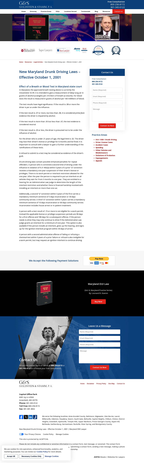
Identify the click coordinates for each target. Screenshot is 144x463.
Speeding (99, 147)
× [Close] (69, 447)
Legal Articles (38, 62)
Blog (96, 11)
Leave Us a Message (99, 326)
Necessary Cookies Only (31, 456)
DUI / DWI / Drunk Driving (106, 139)
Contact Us (119, 11)
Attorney (33, 11)
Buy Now (98, 301)
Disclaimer (90, 384)
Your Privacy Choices (30, 434)
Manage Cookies (62, 434)
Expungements (102, 158)
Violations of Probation (105, 155)
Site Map (111, 384)
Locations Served (70, 11)
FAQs (58, 11)
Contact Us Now (107, 126)
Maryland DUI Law (98, 284)
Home (23, 11)
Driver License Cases (104, 142)
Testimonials (85, 11)
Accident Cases (102, 145)
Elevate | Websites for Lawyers (109, 457)
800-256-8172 (117, 4)
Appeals (99, 161)
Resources (106, 11)
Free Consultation (116, 1)
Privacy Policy (101, 384)
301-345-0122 (117, 7)
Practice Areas (46, 11)
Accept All (11, 456)
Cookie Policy (48, 434)
